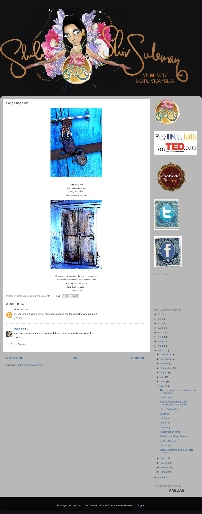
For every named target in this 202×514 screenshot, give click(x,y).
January (164, 472)
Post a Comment (19, 344)
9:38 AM (18, 337)
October (164, 363)
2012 (160, 328)
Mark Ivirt (19, 309)
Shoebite (164, 413)
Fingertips (165, 422)
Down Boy (165, 427)
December (166, 354)
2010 (160, 337)
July (162, 377)
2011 (160, 332)
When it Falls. (167, 397)
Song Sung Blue (168, 441)
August (164, 372)
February (165, 467)
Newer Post (14, 358)
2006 (160, 477)
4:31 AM (18, 318)
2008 (160, 346)
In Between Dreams (170, 432)
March (163, 463)
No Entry (164, 418)
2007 (160, 350)
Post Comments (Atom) (32, 365)
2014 (160, 319)
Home (77, 358)
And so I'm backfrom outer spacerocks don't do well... (175, 403)
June (163, 381)
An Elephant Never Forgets (174, 436)
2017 (160, 314)
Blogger (141, 505)
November (166, 359)
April (163, 458)
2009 (160, 341)
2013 (160, 323)
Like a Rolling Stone (170, 409)
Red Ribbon (166, 445)
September (166, 368)
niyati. (17, 328)
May (162, 386)
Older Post (138, 358)
